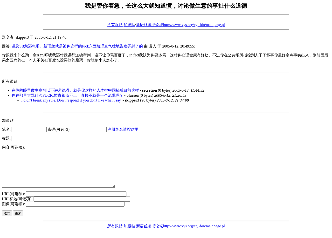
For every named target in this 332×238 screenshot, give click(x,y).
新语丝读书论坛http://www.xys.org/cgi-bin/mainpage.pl (180, 25)
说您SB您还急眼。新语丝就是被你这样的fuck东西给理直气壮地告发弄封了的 (77, 46)
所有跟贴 (115, 25)
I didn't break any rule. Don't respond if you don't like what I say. (71, 100)
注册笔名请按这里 (123, 129)
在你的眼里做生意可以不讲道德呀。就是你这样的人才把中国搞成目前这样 (75, 90)
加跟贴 (129, 25)
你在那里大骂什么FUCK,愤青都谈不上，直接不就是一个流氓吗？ (67, 95)
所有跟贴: (10, 81)
